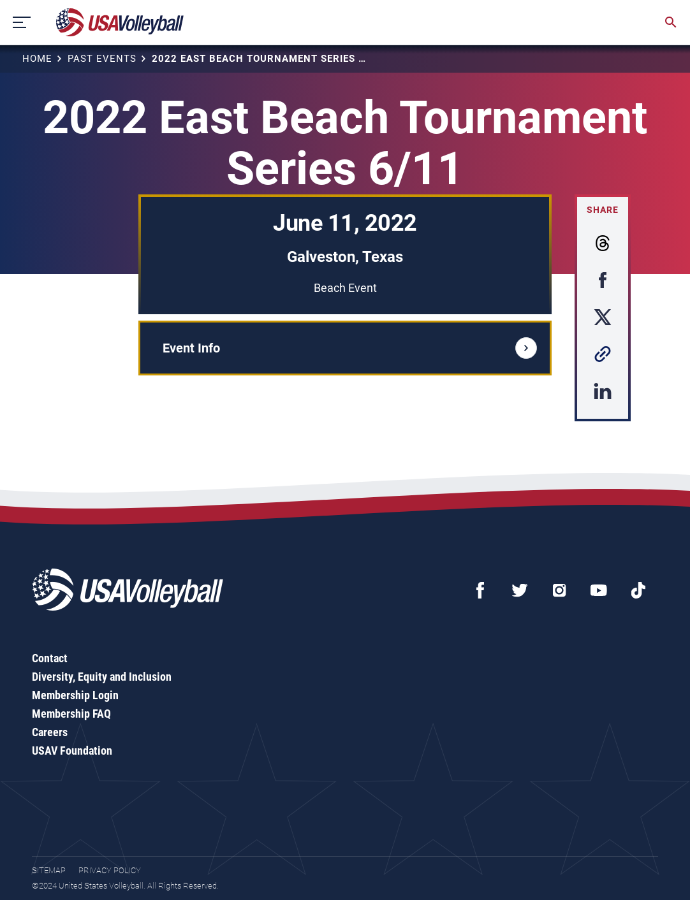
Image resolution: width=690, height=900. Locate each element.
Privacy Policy (109, 870)
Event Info (350, 348)
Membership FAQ (71, 713)
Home (37, 58)
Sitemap (49, 870)
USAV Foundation (72, 750)
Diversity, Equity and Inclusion (102, 676)
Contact (50, 658)
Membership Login (75, 695)
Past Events (102, 58)
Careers (50, 732)
